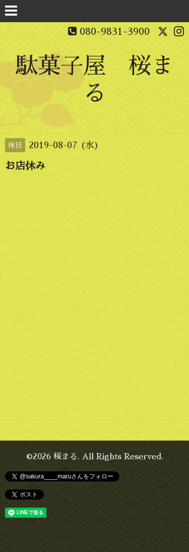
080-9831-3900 (115, 31)
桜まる (65, 457)
